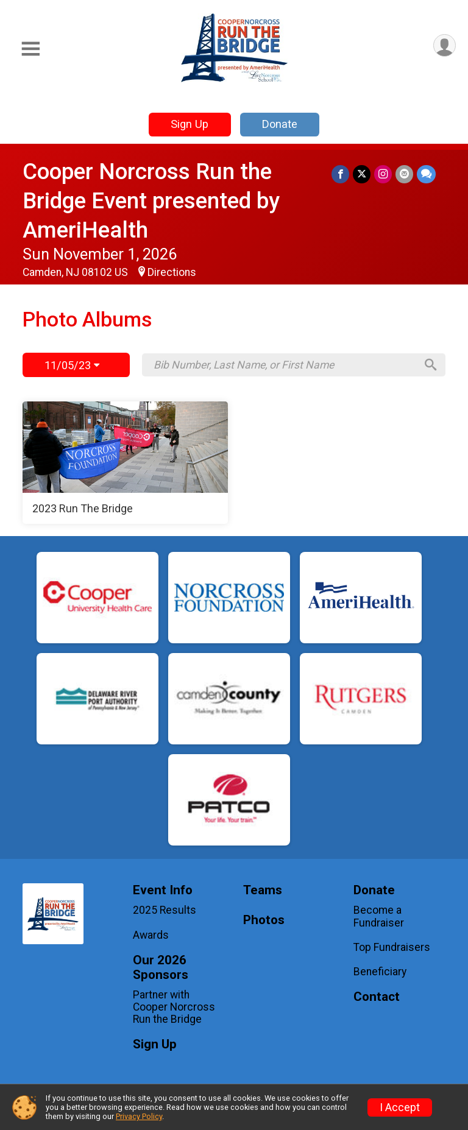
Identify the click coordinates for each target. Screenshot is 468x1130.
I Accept (400, 1107)
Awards (151, 935)
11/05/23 (71, 365)
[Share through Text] (426, 174)
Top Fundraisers (391, 947)
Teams (262, 890)
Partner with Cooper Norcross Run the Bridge (174, 1007)
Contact (376, 997)
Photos (264, 920)
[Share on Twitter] (361, 174)
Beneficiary (379, 972)
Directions (171, 272)
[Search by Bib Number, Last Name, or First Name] (284, 365)
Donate (279, 124)
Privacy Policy (139, 1116)
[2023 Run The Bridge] (125, 462)
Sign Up (189, 124)
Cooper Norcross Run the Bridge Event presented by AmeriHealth (151, 200)
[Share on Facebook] (340, 174)
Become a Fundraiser (378, 916)
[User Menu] (444, 45)
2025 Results (164, 910)
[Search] (431, 365)
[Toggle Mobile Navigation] (30, 49)
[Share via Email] (404, 174)
